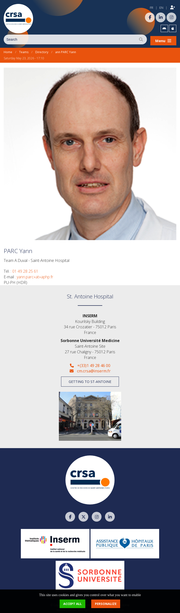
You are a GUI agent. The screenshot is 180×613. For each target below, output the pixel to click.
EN (161, 7)
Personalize (105, 603)
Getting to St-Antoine (90, 380)
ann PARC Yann (65, 51)
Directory (41, 51)
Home (8, 51)
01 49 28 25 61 (25, 269)
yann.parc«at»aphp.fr (35, 275)
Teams (23, 51)
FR (151, 7)
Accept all (72, 603)
